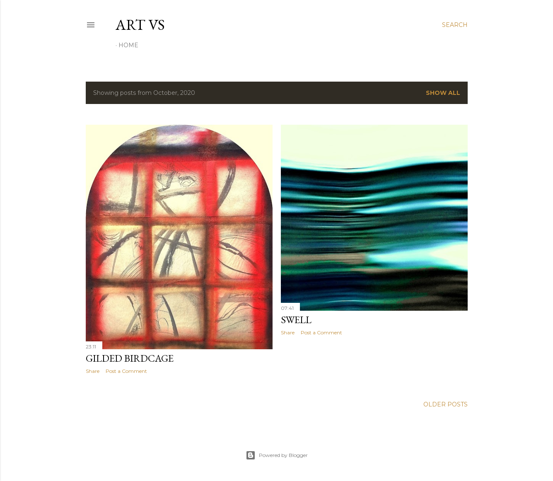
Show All (443, 93)
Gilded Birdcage (130, 358)
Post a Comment (126, 371)
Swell (296, 319)
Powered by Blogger (277, 455)
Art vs (140, 24)
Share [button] (92, 371)
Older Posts (445, 404)
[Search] (455, 25)
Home (128, 45)
